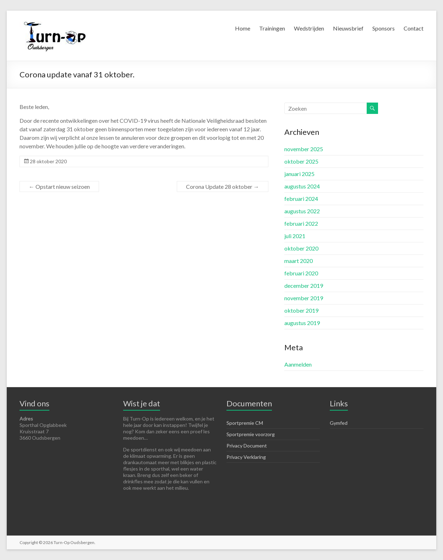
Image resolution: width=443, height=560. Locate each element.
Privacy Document (246, 446)
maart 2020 (298, 260)
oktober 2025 (301, 161)
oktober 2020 (301, 248)
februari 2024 (301, 198)
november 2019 (303, 298)
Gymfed (339, 423)
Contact (413, 28)
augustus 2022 (302, 211)
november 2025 (303, 149)
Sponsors (383, 28)
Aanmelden (298, 364)
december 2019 (303, 285)
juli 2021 (294, 235)
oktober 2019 (301, 310)
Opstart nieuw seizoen (59, 186)
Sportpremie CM (244, 423)
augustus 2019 (302, 322)
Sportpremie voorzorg (250, 434)
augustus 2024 (302, 186)
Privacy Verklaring (246, 457)
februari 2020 (301, 273)
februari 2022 (301, 223)
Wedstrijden (309, 28)
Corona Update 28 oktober (222, 186)
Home (242, 28)
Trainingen (272, 28)
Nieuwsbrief (348, 28)
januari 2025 (299, 173)
